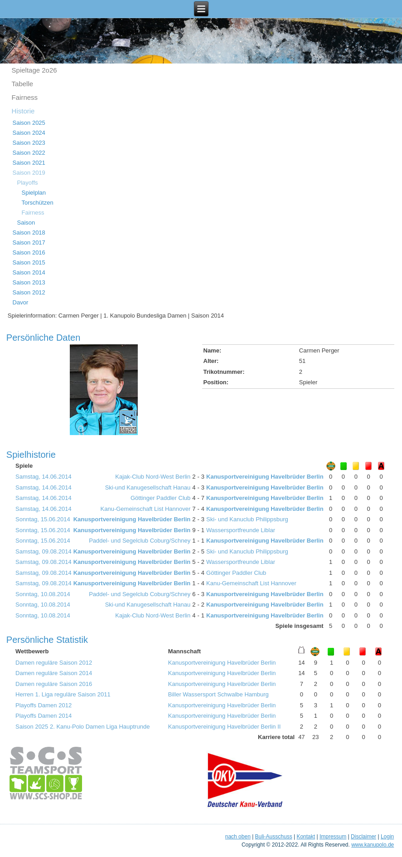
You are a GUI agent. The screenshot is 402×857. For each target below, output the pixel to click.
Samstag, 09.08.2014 (43, 551)
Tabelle (23, 84)
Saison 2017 (29, 242)
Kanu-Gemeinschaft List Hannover (146, 508)
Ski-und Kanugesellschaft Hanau (148, 487)
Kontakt (305, 836)
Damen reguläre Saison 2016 (53, 684)
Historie (23, 111)
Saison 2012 (29, 292)
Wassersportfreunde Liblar (240, 530)
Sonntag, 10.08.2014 (42, 594)
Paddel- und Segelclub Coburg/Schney (139, 540)
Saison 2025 (29, 122)
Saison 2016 (29, 252)
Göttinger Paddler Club (160, 498)
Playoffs (27, 182)
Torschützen (37, 202)
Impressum (333, 836)
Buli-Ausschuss (273, 836)
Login (387, 836)
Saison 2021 (29, 162)
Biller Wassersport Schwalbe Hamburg (218, 694)
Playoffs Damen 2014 (43, 715)
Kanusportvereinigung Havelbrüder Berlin (265, 476)
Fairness (25, 97)
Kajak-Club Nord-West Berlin (152, 476)
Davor (21, 302)
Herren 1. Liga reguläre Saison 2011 (63, 694)
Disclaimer (363, 836)
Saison (26, 222)
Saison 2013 (29, 282)
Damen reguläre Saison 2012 (53, 662)
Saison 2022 (29, 152)
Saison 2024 (29, 132)
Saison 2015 (29, 262)
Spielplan (34, 192)
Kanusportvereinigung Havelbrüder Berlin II (224, 726)
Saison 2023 (29, 142)
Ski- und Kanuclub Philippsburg (247, 519)
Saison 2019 (29, 172)
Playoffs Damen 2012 (43, 705)
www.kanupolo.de (372, 845)
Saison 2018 (29, 232)
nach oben (238, 836)
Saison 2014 (29, 272)
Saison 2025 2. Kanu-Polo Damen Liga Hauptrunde (82, 726)
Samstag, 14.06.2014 (43, 476)
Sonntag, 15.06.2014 (42, 519)
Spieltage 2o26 (34, 70)
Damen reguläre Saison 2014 (53, 673)
